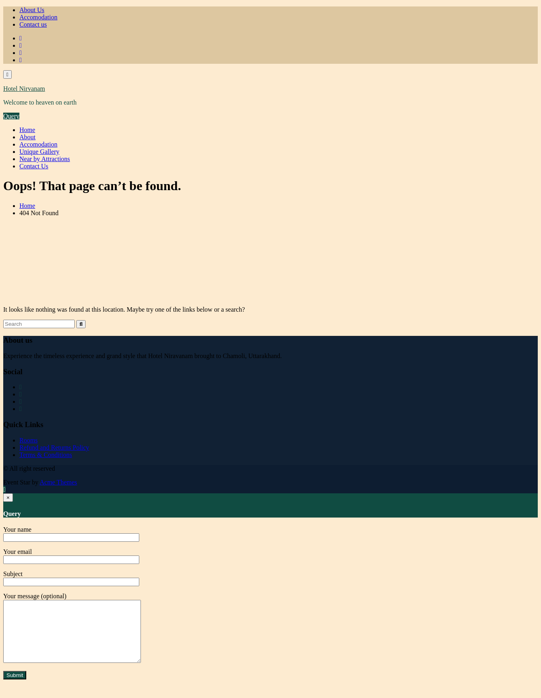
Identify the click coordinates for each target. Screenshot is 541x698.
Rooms (28, 440)
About (27, 137)
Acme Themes (58, 482)
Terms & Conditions (45, 454)
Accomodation (38, 17)
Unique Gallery (39, 151)
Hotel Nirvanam (24, 88)
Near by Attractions (44, 158)
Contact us (33, 24)
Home (27, 129)
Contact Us (33, 166)
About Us (31, 9)
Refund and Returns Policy (54, 447)
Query (11, 116)
